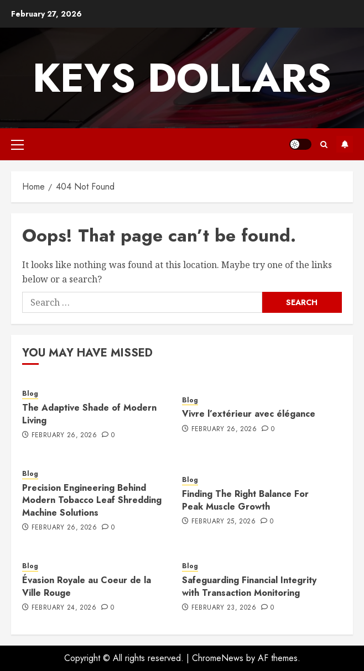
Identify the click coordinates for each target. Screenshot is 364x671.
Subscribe (344, 144)
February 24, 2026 (64, 608)
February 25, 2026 (223, 521)
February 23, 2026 (223, 608)
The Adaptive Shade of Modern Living (89, 413)
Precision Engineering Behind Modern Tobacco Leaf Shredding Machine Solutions (92, 500)
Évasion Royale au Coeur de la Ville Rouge (86, 586)
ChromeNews (217, 658)
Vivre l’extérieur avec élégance (248, 413)
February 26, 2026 (64, 435)
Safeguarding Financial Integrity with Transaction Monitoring (249, 586)
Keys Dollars (182, 78)
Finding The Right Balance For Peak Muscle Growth (245, 499)
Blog (30, 394)
